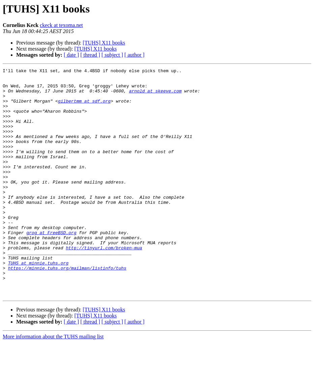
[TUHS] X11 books (104, 43)
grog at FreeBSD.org (51, 266)
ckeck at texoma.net (61, 25)
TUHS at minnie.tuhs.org (38, 302)
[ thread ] (90, 55)
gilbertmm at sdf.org (84, 108)
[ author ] (134, 55)
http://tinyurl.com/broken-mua (104, 284)
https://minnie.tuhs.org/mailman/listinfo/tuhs (67, 308)
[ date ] (71, 55)
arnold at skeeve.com (155, 96)
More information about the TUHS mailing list (53, 382)
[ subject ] (112, 55)
